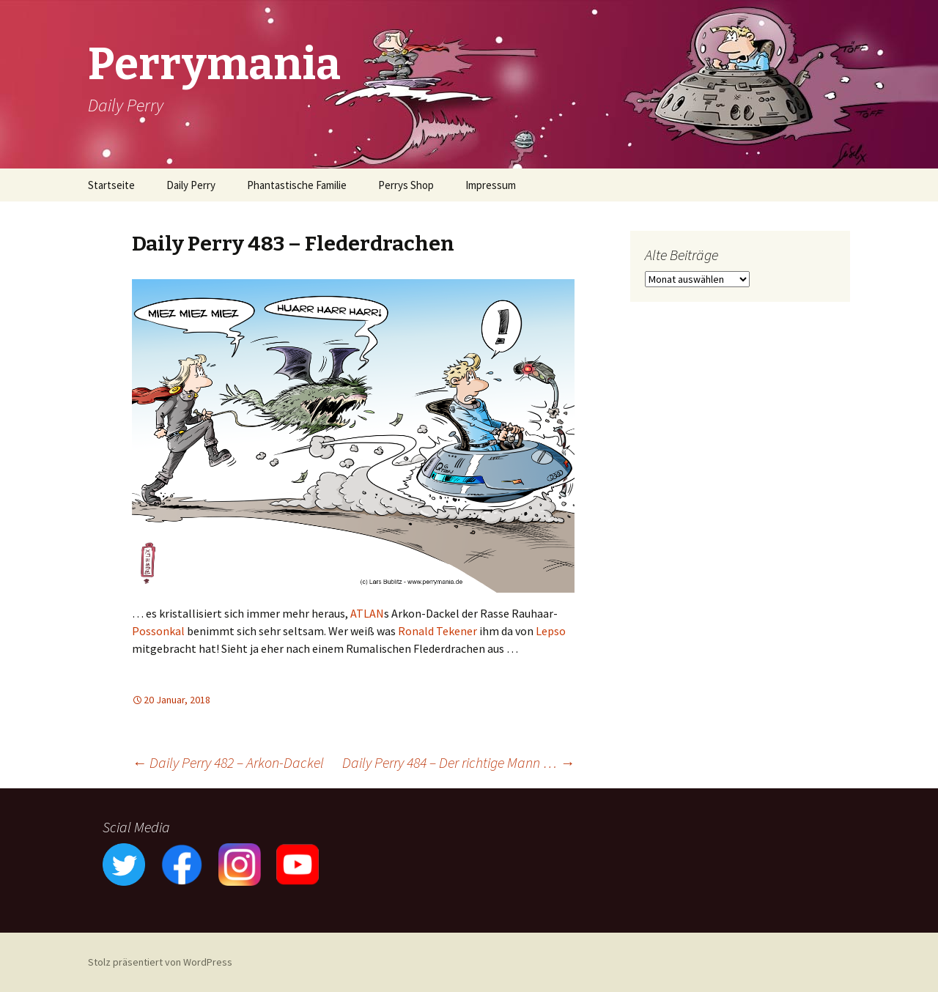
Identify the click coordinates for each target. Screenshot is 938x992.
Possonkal (158, 630)
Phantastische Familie (297, 185)
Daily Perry (190, 185)
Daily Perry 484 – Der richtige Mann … (458, 762)
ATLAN (367, 613)
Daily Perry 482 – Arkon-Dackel (228, 762)
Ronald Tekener (437, 630)
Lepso (551, 630)
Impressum (490, 185)
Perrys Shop (406, 185)
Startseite (111, 185)
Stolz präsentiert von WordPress (160, 962)
